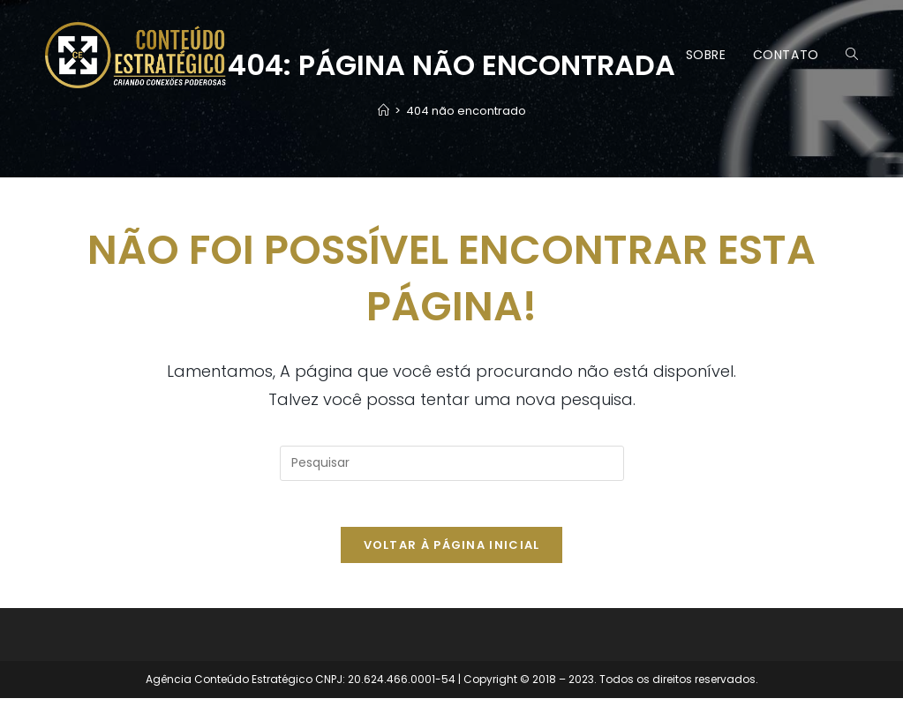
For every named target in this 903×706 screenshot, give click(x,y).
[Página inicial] (383, 110)
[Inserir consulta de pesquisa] (452, 463)
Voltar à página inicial (452, 553)
